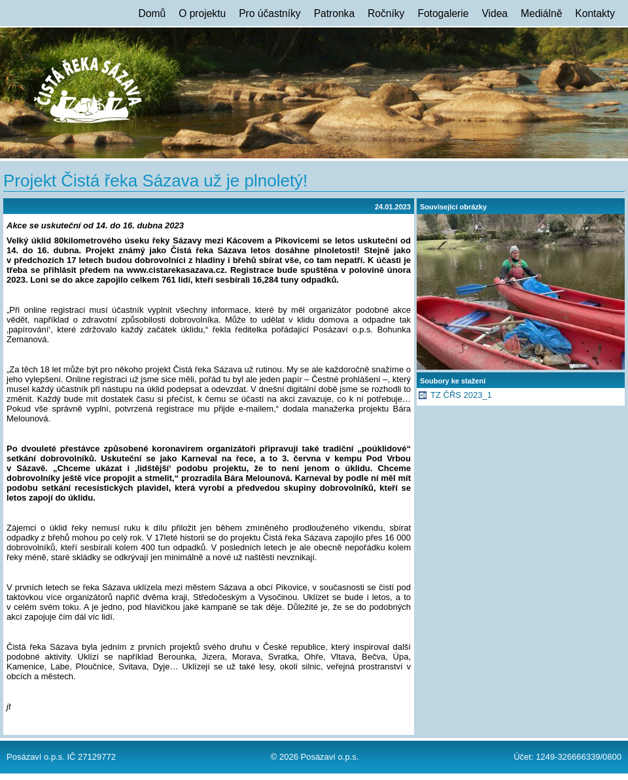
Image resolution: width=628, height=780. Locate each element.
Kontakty (595, 13)
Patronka (334, 13)
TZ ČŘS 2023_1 (461, 395)
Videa (494, 13)
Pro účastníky (269, 13)
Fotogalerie (442, 13)
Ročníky (386, 13)
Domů (152, 13)
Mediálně (541, 13)
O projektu (202, 13)
